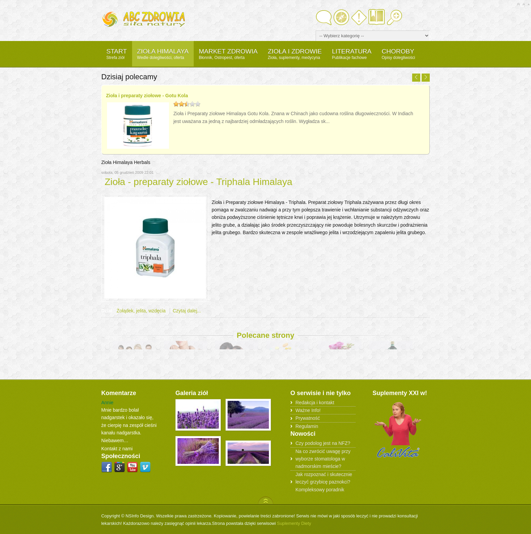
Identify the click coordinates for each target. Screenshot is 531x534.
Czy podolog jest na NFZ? (323, 443)
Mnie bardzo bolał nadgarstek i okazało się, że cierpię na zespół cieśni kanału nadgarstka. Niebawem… (128, 425)
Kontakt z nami (117, 448)
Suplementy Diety (294, 523)
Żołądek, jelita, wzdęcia (141, 310)
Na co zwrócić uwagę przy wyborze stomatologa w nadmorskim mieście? (323, 458)
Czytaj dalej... (187, 310)
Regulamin (307, 426)
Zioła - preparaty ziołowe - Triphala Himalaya (198, 182)
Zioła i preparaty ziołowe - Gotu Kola (147, 95)
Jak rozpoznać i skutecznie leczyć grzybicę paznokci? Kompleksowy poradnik (324, 481)
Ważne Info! (308, 410)
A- (528, 4)
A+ (518, 4)
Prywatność (308, 418)
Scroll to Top (265, 500)
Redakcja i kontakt (315, 402)
